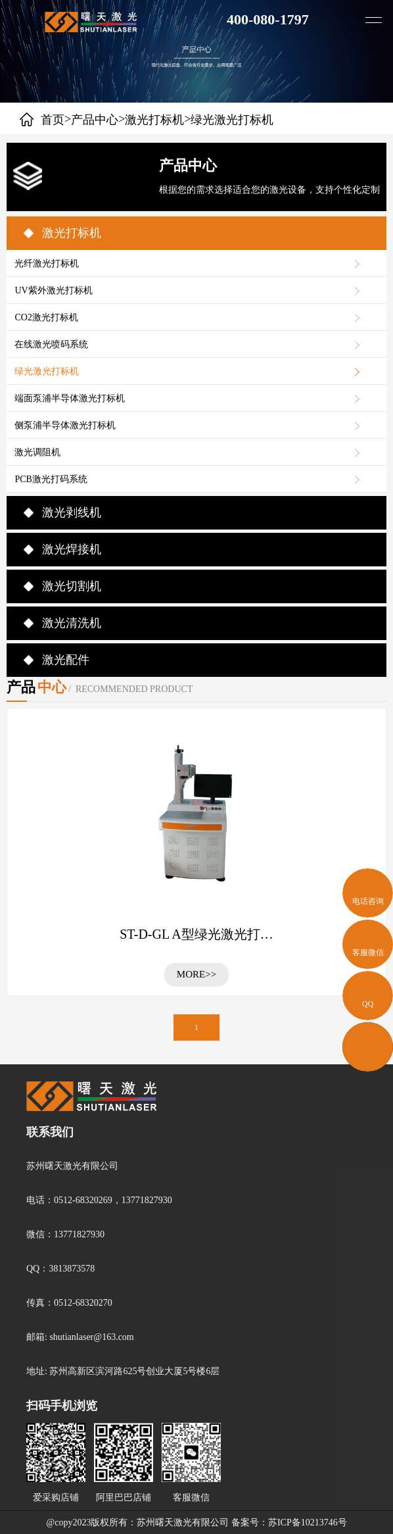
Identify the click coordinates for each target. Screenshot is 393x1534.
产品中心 (94, 119)
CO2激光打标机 (46, 317)
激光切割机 (71, 586)
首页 (52, 119)
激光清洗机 (71, 623)
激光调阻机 (37, 452)
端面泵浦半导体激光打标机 (69, 398)
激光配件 (65, 659)
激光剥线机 (71, 512)
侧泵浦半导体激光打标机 (65, 425)
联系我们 (50, 1132)
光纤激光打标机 (46, 263)
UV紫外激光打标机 (53, 290)
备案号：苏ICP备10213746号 (289, 1522)
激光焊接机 (71, 549)
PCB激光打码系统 (50, 479)
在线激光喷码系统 (51, 344)
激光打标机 (154, 119)
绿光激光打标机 (46, 371)
